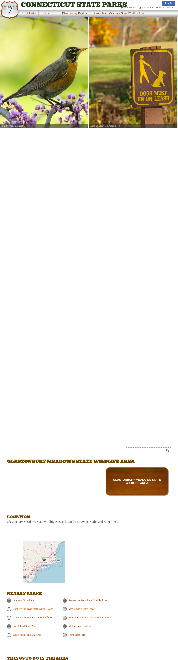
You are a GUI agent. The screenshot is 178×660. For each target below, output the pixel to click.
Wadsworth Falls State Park (27, 634)
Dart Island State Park (24, 626)
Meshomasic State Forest (81, 608)
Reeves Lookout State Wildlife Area (87, 600)
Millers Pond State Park (81, 626)
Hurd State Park (76, 634)
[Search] (146, 450)
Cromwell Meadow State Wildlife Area (34, 617)
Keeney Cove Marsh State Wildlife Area (89, 617)
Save (171, 7)
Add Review (128, 7)
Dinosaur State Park (23, 600)
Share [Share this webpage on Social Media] (160, 7)
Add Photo (146, 7)
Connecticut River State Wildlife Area (33, 608)
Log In (168, 3)
